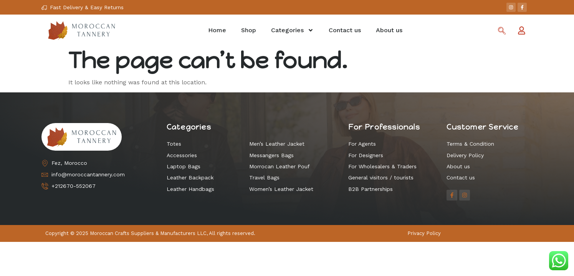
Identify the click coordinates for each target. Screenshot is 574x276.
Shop (248, 30)
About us (389, 30)
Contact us (345, 30)
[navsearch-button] (501, 31)
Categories (292, 30)
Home (217, 30)
